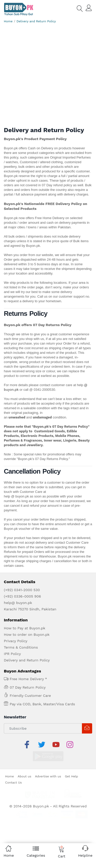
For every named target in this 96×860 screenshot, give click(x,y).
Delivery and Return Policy (36, 21)
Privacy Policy (15, 641)
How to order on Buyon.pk (27, 634)
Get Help (71, 764)
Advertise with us (48, 764)
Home (8, 21)
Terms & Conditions (21, 647)
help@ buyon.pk (18, 603)
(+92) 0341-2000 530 (22, 590)
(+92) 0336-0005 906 (22, 596)
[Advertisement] (48, 76)
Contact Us (13, 770)
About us (24, 764)
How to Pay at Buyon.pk (24, 628)
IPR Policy (12, 654)
